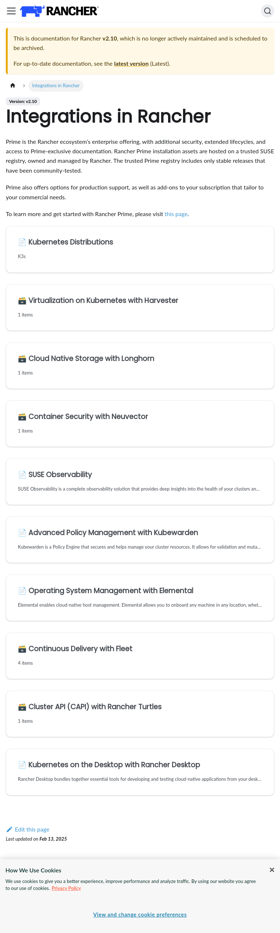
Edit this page (27, 829)
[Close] (272, 870)
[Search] (267, 11)
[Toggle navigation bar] (11, 10)
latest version (131, 63)
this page (176, 213)
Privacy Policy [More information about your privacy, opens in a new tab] (66, 888)
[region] (140, 896)
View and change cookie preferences (140, 914)
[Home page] (13, 85)
